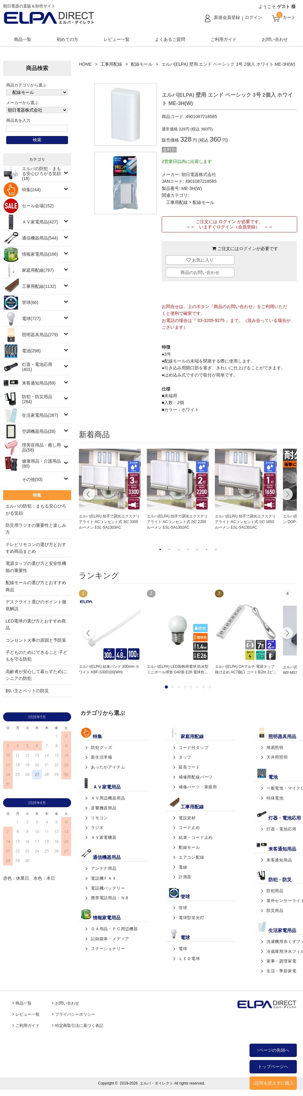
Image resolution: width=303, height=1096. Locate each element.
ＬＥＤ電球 (189, 958)
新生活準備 (101, 757)
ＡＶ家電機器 (104, 837)
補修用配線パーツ (196, 777)
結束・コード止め (196, 837)
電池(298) (31, 350)
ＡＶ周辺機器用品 (108, 798)
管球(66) (30, 302)
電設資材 (187, 818)
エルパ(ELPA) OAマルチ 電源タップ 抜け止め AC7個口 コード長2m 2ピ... (245, 669)
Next (287, 495)
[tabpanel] (110, 489)
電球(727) (31, 318)
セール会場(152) (38, 205)
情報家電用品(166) (40, 254)
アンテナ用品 (104, 868)
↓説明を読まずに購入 (273, 1083)
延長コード (189, 767)
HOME (85, 64)
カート (289, 17)
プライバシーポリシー (75, 1014)
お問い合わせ (275, 39)
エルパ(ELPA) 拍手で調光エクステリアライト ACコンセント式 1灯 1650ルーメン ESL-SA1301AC (245, 522)
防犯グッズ (101, 747)
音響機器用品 (104, 808)
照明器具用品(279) (40, 334)
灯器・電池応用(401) (37, 367)
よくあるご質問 (170, 39)
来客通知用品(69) (39, 383)
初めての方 (67, 39)
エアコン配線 (191, 857)
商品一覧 (22, 39)
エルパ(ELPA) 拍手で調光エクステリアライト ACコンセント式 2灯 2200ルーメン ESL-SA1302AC (177, 522)
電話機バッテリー (108, 888)
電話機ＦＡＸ (104, 878)
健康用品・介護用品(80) (41, 464)
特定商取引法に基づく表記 (79, 1025)
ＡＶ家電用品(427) (40, 221)
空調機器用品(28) (39, 431)
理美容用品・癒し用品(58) (41, 447)
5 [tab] (197, 549)
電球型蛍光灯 (191, 917)
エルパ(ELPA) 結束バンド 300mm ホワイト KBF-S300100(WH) (109, 669)
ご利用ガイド (224, 39)
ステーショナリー (108, 948)
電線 (183, 867)
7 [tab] (216, 549)
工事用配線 (111, 64)
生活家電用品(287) (40, 415)
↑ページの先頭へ (273, 1050)
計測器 (185, 876)
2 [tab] (169, 549)
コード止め (189, 827)
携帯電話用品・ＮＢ (110, 898)
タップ (185, 757)
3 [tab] (179, 549)
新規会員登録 (227, 17)
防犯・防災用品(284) (37, 399)
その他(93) (32, 479)
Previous (89, 495)
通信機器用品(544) (40, 237)
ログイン (253, 17)
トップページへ (273, 1066)
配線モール (141, 64)
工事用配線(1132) (39, 286)
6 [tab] (206, 549)
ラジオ (97, 827)
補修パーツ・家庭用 (198, 787)
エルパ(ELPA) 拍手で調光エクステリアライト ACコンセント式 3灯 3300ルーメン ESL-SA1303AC (109, 522)
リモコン (99, 818)
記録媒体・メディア (110, 938)
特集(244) (31, 189)
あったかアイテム (108, 767)
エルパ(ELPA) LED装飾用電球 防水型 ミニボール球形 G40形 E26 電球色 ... (177, 669)
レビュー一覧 (117, 39)
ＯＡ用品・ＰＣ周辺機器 (114, 929)
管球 (183, 907)
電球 (183, 948)
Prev (89, 634)
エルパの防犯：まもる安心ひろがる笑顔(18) (41, 173)
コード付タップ (194, 747)
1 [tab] (160, 549)
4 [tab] (188, 549)
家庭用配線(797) (38, 270)
